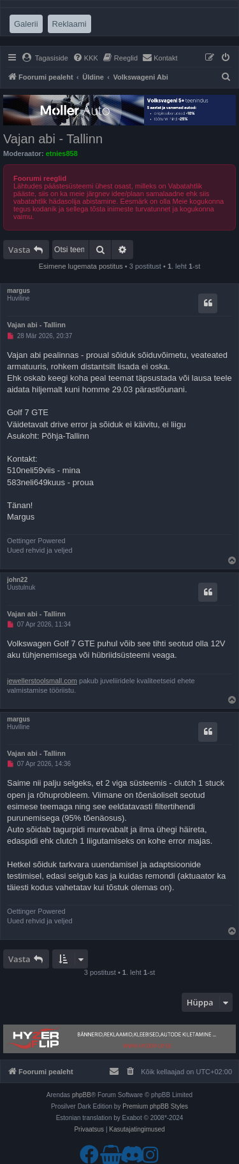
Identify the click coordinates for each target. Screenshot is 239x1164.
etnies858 (62, 153)
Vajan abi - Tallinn (53, 139)
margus (18, 290)
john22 (17, 579)
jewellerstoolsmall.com (42, 681)
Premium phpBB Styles (155, 1106)
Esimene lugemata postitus (81, 266)
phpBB (81, 1094)
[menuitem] (45, 58)
